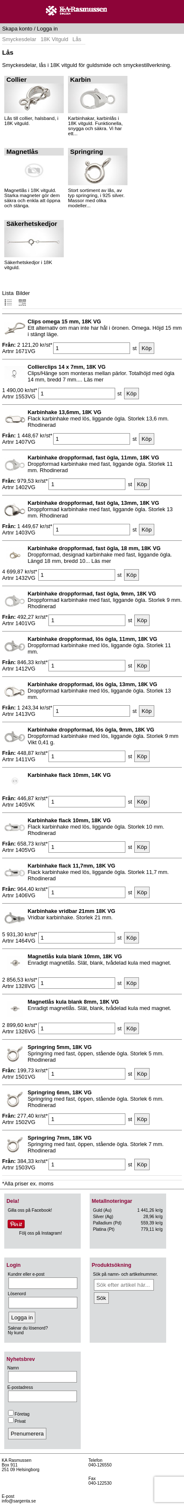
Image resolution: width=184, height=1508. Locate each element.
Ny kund (16, 1332)
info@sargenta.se (19, 1501)
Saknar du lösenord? (28, 1328)
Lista (8, 298)
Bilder (23, 298)
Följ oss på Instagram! (40, 1233)
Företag (18, 1414)
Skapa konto (17, 28)
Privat (16, 1421)
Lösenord (17, 1293)
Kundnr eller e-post (26, 1274)
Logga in (47, 28)
